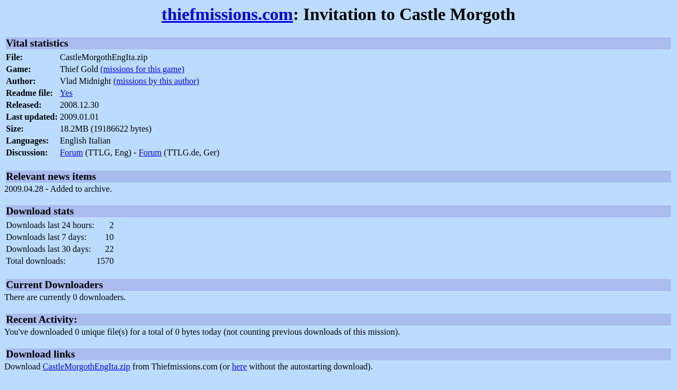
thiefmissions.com (227, 14)
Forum (71, 152)
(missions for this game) (142, 69)
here (239, 366)
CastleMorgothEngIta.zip (87, 366)
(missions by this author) (156, 81)
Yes (66, 93)
